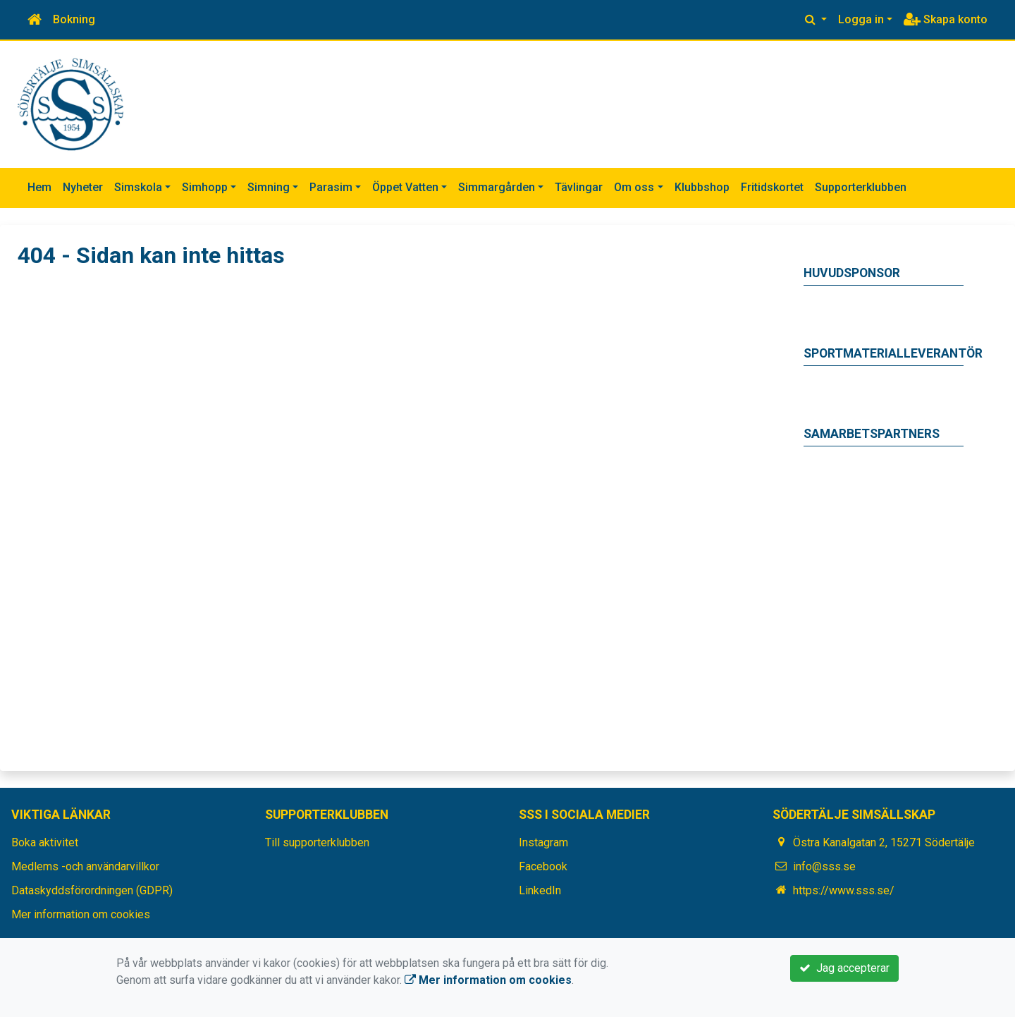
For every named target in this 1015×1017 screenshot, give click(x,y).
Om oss (634, 187)
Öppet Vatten (405, 187)
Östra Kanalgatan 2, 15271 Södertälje (884, 842)
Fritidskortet (772, 187)
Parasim (330, 187)
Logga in (861, 19)
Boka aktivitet (44, 842)
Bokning (74, 19)
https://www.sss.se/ (843, 890)
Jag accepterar (844, 968)
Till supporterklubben (317, 842)
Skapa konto (946, 19)
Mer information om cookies (80, 914)
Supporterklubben (860, 187)
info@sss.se (824, 866)
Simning (268, 187)
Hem (39, 187)
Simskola (138, 187)
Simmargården (496, 187)
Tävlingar (579, 187)
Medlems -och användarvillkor (85, 866)
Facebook (543, 866)
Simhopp (205, 187)
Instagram (543, 842)
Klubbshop (702, 187)
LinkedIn (540, 890)
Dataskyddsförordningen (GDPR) (92, 890)
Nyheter (83, 187)
